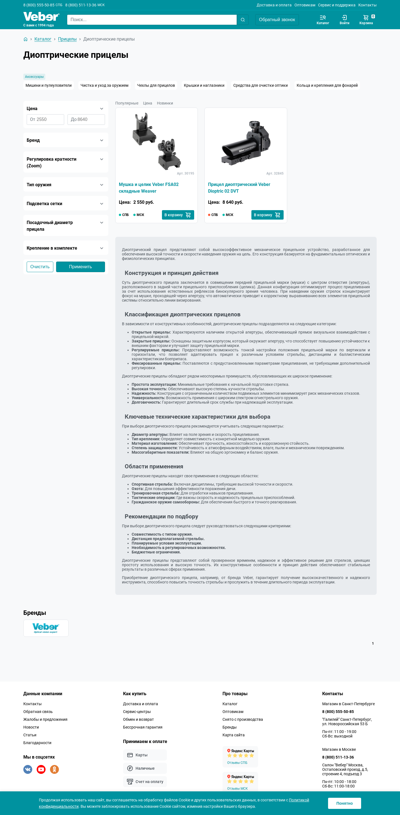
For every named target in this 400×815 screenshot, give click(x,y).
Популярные (126, 103)
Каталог (230, 704)
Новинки (165, 103)
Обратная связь (38, 711)
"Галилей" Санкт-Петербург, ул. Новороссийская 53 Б (347, 721)
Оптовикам (304, 5)
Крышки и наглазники (204, 85)
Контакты (367, 5)
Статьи (29, 735)
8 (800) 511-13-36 (80, 5)
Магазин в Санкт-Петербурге (348, 704)
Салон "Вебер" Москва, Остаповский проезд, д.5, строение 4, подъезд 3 (345, 769)
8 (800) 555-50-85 (38, 5)
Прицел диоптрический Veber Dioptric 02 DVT (239, 188)
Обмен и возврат (138, 719)
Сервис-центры (137, 711)
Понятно (344, 803)
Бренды (229, 727)
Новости (31, 727)
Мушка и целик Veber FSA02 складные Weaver (149, 188)
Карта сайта (233, 735)
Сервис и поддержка (337, 5)
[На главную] (25, 39)
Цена (147, 103)
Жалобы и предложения (45, 719)
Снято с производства (242, 719)
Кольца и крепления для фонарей (327, 85)
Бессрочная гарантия (142, 727)
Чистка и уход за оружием (104, 85)
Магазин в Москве (339, 749)
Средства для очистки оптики (260, 85)
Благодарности (37, 743)
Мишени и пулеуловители (49, 85)
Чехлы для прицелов (156, 85)
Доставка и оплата (274, 5)
